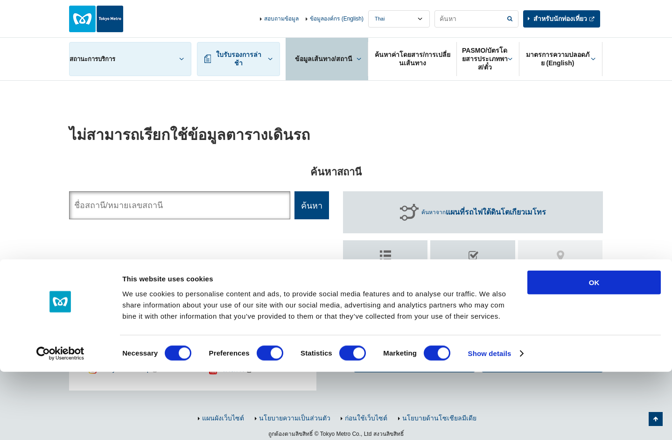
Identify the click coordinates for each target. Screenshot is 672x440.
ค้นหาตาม (385, 268)
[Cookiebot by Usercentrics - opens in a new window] (60, 422)
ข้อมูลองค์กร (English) (337, 18)
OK (594, 351)
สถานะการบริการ (92, 59)
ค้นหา (473, 272)
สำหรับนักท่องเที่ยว (560, 18)
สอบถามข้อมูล (281, 18)
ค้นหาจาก (483, 212)
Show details (489, 422)
